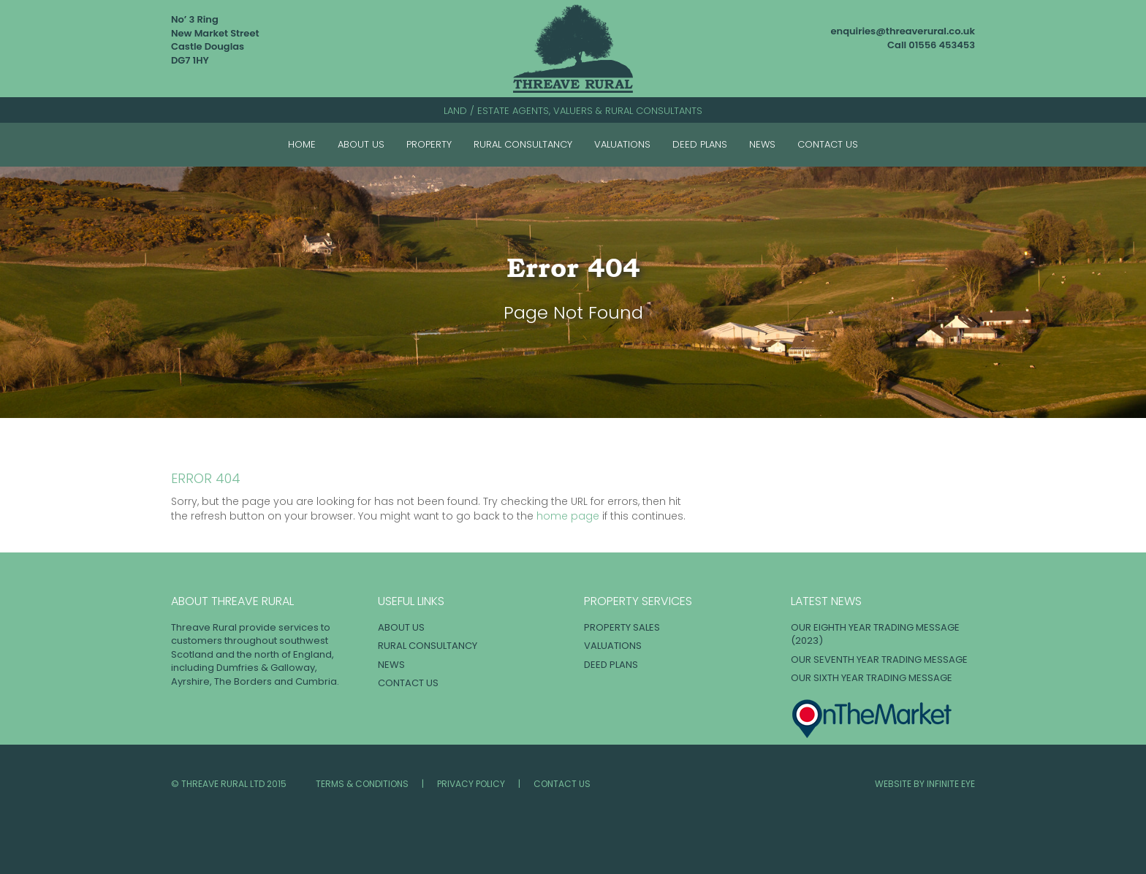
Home (302, 144)
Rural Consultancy (523, 144)
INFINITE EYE (951, 784)
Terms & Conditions (362, 784)
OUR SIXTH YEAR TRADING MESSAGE (871, 678)
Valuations (622, 144)
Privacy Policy (471, 784)
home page (567, 516)
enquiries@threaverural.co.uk (903, 31)
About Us (361, 144)
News (762, 144)
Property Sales (622, 627)
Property (429, 144)
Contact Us (827, 144)
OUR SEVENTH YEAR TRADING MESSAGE (879, 659)
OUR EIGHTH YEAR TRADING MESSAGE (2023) (875, 634)
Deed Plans (699, 144)
